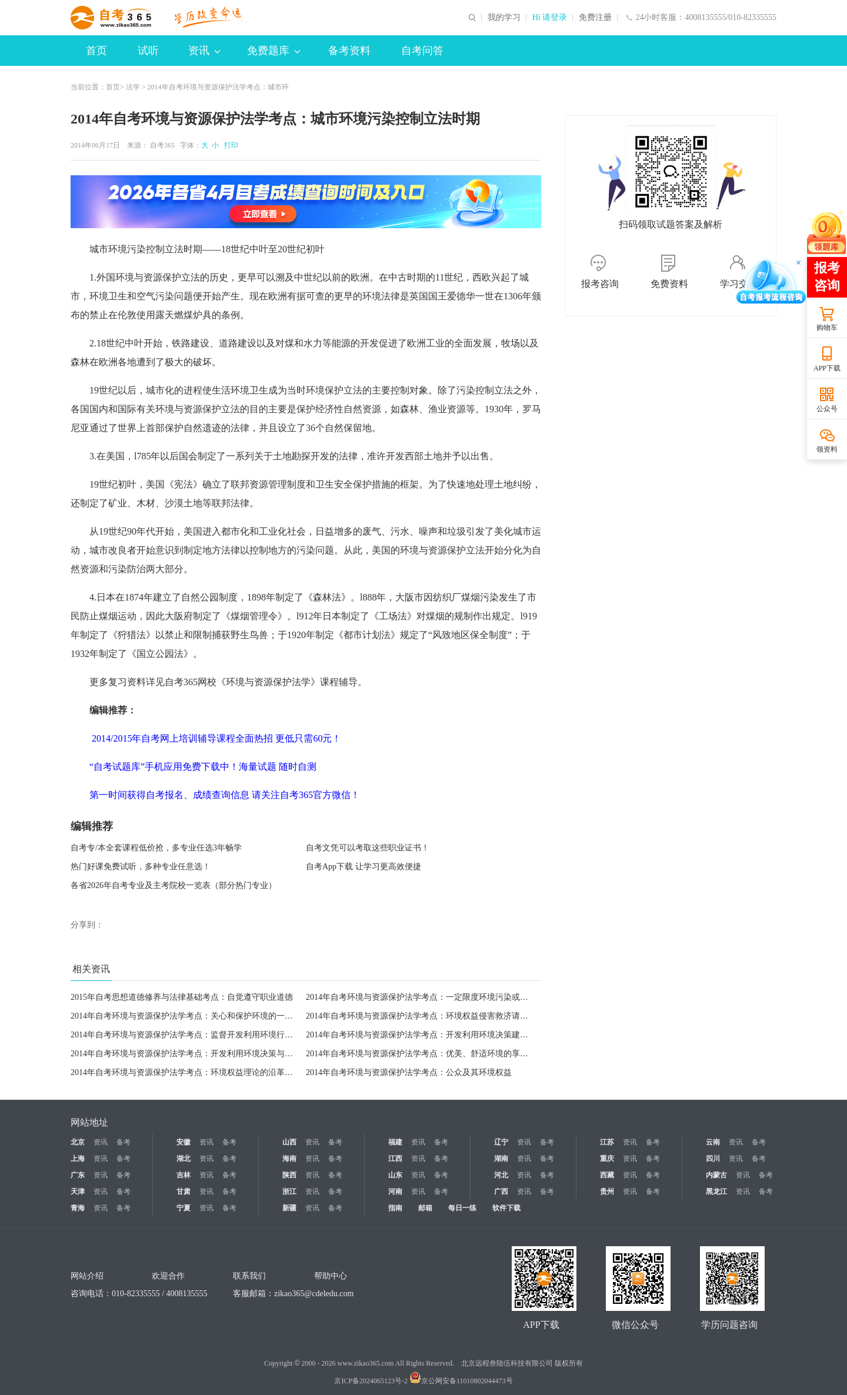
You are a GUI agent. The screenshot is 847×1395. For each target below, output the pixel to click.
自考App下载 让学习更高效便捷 (363, 866)
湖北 (183, 1158)
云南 (713, 1142)
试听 (148, 50)
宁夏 (183, 1208)
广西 (501, 1191)
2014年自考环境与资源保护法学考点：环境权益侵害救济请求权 (421, 1016)
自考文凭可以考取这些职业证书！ (367, 847)
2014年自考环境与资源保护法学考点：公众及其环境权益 (409, 1072)
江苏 (607, 1142)
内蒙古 (716, 1175)
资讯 (204, 50)
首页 (96, 50)
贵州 (607, 1191)
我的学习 (504, 18)
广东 (78, 1175)
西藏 (607, 1175)
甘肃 (183, 1191)
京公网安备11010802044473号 (461, 1381)
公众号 (827, 409)
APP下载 (827, 368)
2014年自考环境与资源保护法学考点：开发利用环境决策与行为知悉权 (198, 1053)
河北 (501, 1175)
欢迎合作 (168, 1275)
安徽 (183, 1142)
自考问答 (422, 50)
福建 (395, 1142)
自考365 (162, 145)
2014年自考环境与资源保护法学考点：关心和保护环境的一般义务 (190, 1016)
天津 (78, 1191)
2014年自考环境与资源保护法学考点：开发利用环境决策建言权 (421, 1034)
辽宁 (501, 1142)
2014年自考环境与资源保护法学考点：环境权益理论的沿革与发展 (190, 1072)
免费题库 (273, 50)
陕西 (289, 1175)
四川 (713, 1158)
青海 (78, 1208)
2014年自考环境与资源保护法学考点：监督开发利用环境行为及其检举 (198, 1034)
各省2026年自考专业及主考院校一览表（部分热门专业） (173, 885)
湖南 (501, 1158)
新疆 (289, 1208)
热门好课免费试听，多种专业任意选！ (141, 866)
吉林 (183, 1175)
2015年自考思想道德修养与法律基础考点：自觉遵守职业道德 (182, 997)
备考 (123, 1142)
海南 (289, 1158)
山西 (289, 1142)
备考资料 (349, 50)
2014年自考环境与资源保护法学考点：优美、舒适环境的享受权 (421, 1053)
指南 (395, 1208)
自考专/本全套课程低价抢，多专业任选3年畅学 (156, 847)
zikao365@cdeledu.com (314, 1293)
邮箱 (425, 1208)
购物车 (827, 327)
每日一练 (462, 1208)
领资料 (827, 449)
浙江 (289, 1191)
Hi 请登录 (550, 18)
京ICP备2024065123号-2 (371, 1381)
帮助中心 (330, 1275)
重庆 (607, 1158)
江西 (395, 1158)
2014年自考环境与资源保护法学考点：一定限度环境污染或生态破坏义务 (437, 997)
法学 (133, 87)
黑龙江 (716, 1191)
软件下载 (506, 1208)
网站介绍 (87, 1275)
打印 (229, 145)
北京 (78, 1142)
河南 (395, 1191)
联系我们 (249, 1275)
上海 (78, 1158)
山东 (395, 1175)
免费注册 (595, 18)
